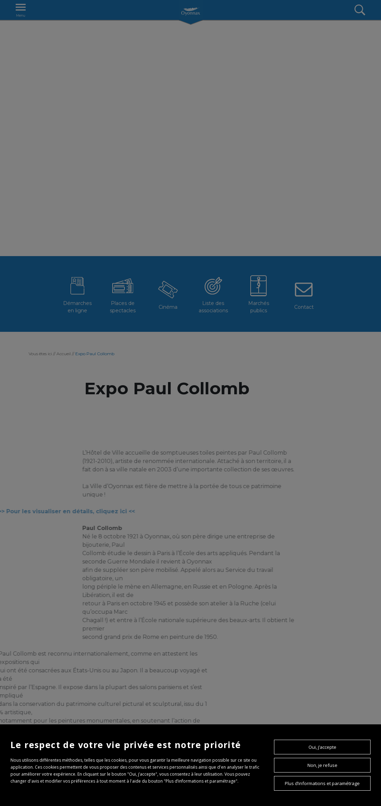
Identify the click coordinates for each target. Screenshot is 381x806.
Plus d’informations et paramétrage (322, 783)
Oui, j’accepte (322, 747)
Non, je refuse (322, 765)
